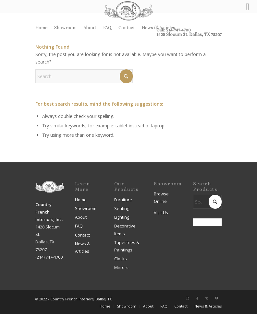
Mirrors (121, 267)
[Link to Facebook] (197, 298)
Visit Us (161, 212)
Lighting (121, 217)
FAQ (107, 27)
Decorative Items (125, 229)
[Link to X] (207, 298)
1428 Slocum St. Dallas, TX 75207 (189, 34)
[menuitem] (43, 27)
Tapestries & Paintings (126, 246)
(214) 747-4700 (49, 257)
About (89, 27)
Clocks (120, 259)
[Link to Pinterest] (217, 298)
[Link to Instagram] (187, 298)
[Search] (84, 76)
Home (41, 27)
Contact (126, 27)
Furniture (123, 200)
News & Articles (158, 27)
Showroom (65, 27)
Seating (121, 208)
